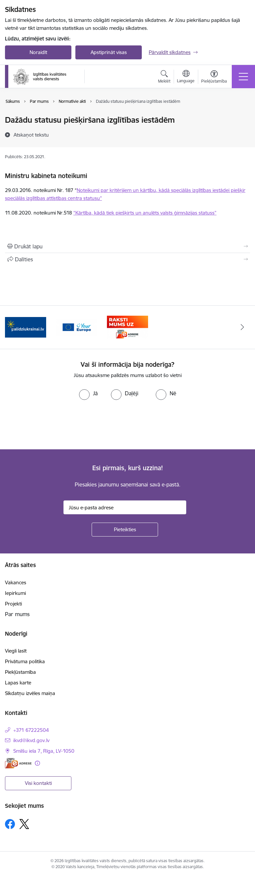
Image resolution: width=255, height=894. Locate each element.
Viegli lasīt (16, 651)
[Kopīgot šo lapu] (127, 259)
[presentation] (55, 425)
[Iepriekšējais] (13, 327)
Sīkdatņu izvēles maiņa (30, 693)
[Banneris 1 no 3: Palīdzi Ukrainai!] (25, 327)
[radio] (88, 393)
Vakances (15, 582)
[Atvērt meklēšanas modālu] (164, 78)
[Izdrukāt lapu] (127, 246)
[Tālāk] (242, 327)
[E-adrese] (18, 763)
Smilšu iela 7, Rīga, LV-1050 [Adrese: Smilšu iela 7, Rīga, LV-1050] (43, 751)
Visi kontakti (38, 783)
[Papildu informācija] (37, 763)
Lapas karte (18, 682)
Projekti (13, 604)
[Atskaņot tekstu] (31, 135)
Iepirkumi (15, 593)
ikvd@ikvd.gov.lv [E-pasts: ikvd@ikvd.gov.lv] (31, 740)
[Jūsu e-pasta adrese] (124, 507)
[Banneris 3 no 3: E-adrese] (127, 327)
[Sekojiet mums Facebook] (10, 824)
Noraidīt (38, 52)
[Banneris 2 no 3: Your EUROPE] (76, 327)
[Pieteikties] (125, 530)
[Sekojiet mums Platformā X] (24, 824)
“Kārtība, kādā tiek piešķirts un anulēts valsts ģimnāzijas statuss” (144, 213)
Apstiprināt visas (109, 52)
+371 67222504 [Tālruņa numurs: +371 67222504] (31, 730)
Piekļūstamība (20, 672)
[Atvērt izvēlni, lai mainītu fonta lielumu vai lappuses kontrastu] (214, 78)
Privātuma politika (25, 661)
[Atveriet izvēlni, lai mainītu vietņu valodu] (186, 77)
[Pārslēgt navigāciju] (243, 76)
